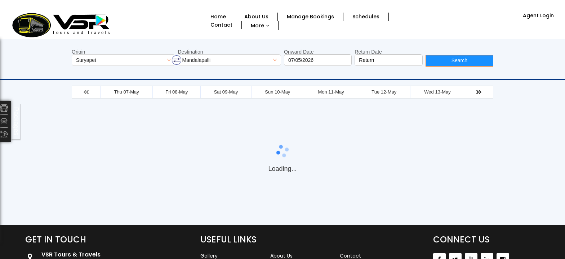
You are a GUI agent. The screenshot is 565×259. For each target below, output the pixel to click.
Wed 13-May (437, 92)
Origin (78, 51)
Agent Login (538, 15)
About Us (256, 16)
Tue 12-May (384, 92)
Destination (190, 51)
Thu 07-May (126, 92)
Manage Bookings (310, 16)
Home (218, 16)
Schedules (365, 16)
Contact (221, 25)
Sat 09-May (226, 92)
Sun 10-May (277, 92)
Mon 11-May (331, 92)
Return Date (368, 51)
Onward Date (298, 51)
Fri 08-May (176, 92)
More (257, 25)
